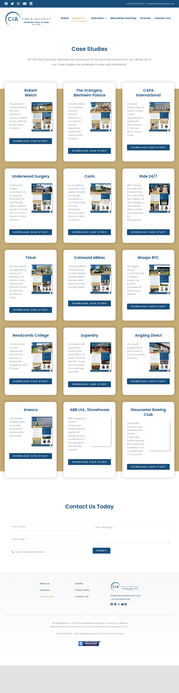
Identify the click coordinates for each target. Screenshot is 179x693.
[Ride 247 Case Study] (159, 187)
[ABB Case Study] (103, 418)
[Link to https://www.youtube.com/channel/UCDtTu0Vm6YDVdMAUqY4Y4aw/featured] (121, 604)
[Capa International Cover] (159, 103)
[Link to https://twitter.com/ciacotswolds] (114, 604)
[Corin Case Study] (98, 184)
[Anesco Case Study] (44, 418)
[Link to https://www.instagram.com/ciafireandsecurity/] (118, 604)
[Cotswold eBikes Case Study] (98, 266)
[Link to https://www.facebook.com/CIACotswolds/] (111, 604)
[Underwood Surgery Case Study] (42, 187)
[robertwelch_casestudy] (42, 103)
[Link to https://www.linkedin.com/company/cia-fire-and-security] (126, 604)
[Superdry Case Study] (98, 343)
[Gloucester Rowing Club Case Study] (162, 422)
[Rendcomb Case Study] (44, 343)
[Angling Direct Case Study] (159, 346)
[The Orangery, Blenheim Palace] (100, 103)
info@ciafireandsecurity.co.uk (160, 3)
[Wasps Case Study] (159, 268)
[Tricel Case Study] (44, 266)
